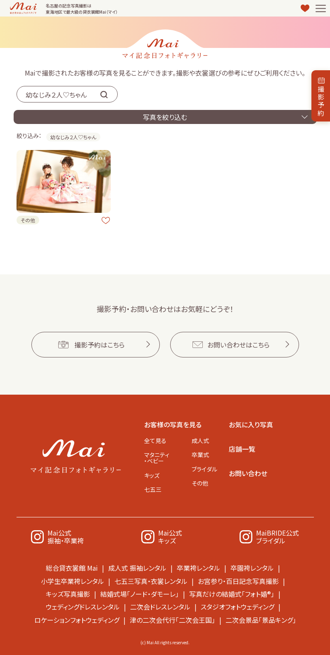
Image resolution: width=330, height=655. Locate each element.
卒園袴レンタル (252, 568)
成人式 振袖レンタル (137, 568)
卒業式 (200, 454)
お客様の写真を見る (173, 423)
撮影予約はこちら (99, 343)
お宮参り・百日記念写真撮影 (238, 581)
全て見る (155, 439)
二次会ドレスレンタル (160, 606)
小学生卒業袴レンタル (72, 581)
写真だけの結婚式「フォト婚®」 (231, 593)
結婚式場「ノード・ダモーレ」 (139, 593)
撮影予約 (321, 101)
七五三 (152, 489)
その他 (200, 483)
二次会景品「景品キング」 (261, 619)
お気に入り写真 (251, 423)
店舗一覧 (242, 448)
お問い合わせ (248, 472)
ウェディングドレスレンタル (83, 606)
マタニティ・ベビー (156, 457)
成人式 (200, 439)
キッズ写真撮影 (68, 593)
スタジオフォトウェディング (237, 606)
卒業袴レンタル (198, 568)
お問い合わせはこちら (238, 343)
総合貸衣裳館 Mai (72, 568)
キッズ (151, 475)
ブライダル (204, 468)
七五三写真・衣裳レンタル (151, 581)
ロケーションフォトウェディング (76, 619)
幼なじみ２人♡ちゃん (73, 137)
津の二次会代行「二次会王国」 (172, 619)
